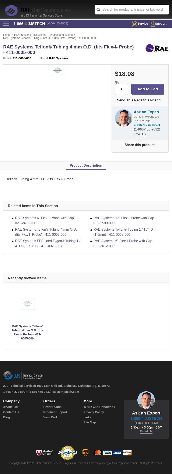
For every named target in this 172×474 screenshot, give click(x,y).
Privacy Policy (93, 412)
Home (7, 35)
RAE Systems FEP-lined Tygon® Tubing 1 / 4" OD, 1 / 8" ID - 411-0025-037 (47, 243)
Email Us (140, 134)
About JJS (10, 407)
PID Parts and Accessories (30, 35)
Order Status (52, 407)
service (138, 23)
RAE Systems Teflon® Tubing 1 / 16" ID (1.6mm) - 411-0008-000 (123, 232)
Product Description (86, 165)
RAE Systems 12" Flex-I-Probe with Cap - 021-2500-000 (125, 220)
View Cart (50, 417)
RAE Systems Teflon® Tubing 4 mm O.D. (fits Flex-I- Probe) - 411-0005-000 (46, 232)
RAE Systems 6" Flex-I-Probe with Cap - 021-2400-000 (45, 220)
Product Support (55, 412)
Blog (6, 417)
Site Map (89, 422)
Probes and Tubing (62, 35)
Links (87, 417)
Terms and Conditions (99, 407)
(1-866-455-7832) (57, 24)
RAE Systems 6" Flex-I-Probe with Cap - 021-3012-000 (124, 243)
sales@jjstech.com (65, 392)
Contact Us (11, 412)
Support (158, 23)
